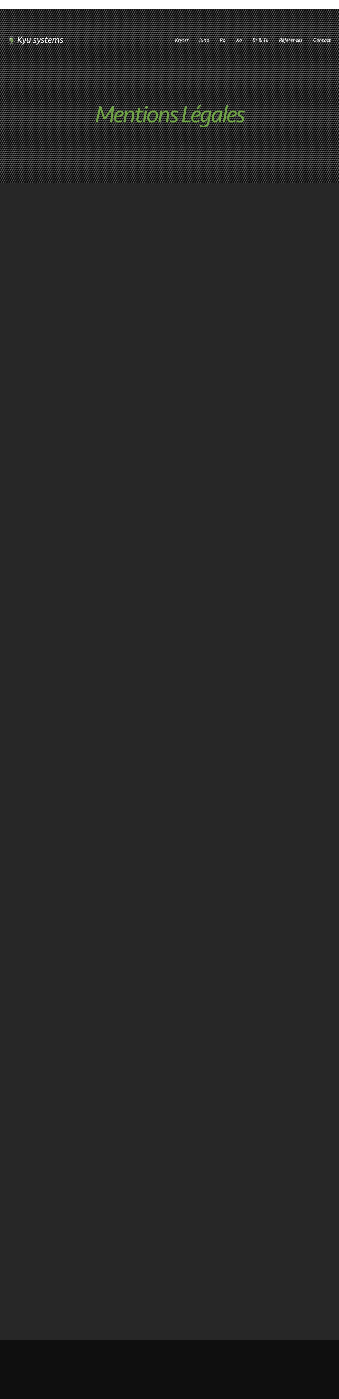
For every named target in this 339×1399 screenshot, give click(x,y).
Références (290, 39)
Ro (222, 39)
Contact (322, 39)
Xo (239, 39)
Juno (204, 39)
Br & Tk (260, 39)
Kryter (182, 39)
